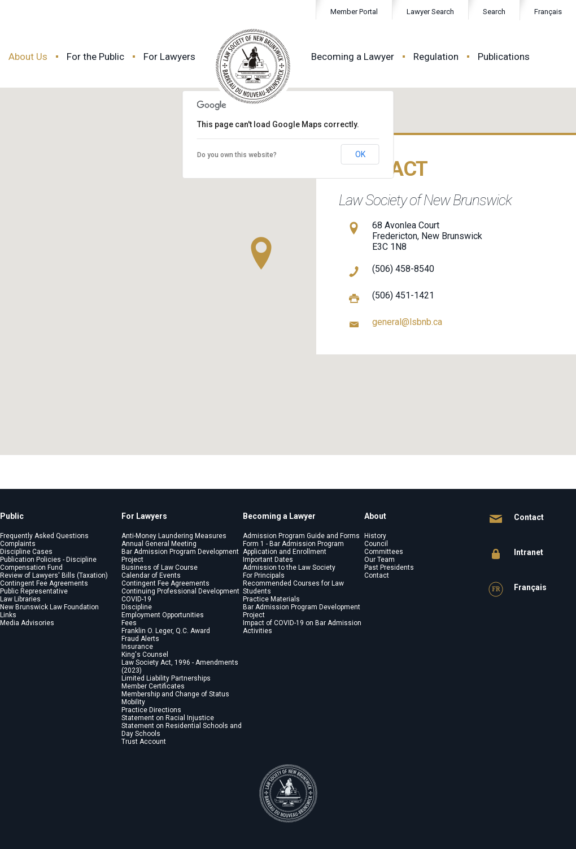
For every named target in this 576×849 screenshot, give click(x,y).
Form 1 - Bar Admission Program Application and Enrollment (293, 548)
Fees (129, 623)
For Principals (264, 575)
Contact (376, 575)
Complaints (18, 544)
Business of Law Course (159, 567)
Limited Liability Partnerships (166, 678)
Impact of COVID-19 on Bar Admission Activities (302, 627)
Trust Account (143, 742)
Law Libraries (20, 599)
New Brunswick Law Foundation (49, 607)
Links (8, 615)
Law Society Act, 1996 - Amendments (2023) (179, 666)
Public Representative (34, 591)
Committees (383, 552)
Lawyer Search (430, 11)
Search (487, 12)
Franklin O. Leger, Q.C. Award (165, 631)
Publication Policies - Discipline (48, 560)
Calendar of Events (151, 575)
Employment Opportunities (162, 615)
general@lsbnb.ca (407, 322)
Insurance (137, 647)
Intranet (515, 554)
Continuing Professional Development (180, 591)
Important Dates (268, 560)
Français (548, 11)
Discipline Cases (26, 552)
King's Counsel (144, 655)
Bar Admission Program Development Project (180, 556)
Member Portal (354, 11)
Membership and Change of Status (175, 694)
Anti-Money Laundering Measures (173, 536)
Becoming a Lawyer (352, 56)
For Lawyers (169, 56)
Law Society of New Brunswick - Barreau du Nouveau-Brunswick (253, 66)
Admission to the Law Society (289, 567)
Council (376, 544)
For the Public (95, 56)
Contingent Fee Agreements (44, 583)
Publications (504, 56)
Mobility (133, 702)
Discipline (136, 607)
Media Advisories (27, 623)
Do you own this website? (237, 155)
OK (360, 154)
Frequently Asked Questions (44, 536)
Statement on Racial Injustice (167, 718)
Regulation (436, 56)
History (375, 536)
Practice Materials (271, 599)
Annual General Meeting (159, 544)
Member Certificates (153, 686)
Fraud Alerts (140, 639)
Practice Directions (151, 710)
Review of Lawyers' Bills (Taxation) (54, 575)
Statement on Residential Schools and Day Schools (181, 730)
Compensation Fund (31, 567)
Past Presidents (389, 567)
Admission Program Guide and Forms (301, 536)
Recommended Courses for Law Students (293, 587)
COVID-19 (136, 599)
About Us (27, 56)
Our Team (379, 560)
